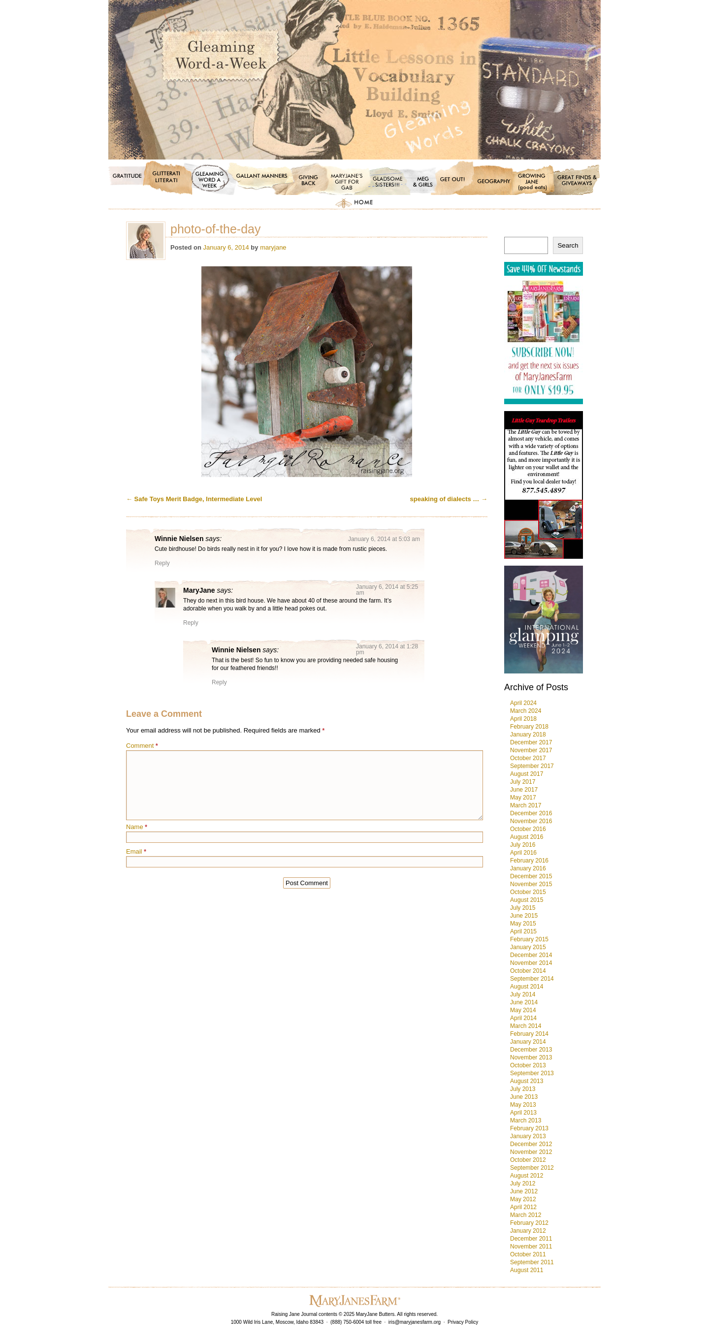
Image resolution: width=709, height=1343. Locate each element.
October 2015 (528, 892)
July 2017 (522, 781)
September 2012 (532, 1167)
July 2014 (522, 994)
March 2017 (525, 805)
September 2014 (532, 978)
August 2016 (526, 836)
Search (567, 245)
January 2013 (528, 1136)
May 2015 (523, 923)
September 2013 (532, 1073)
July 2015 (522, 907)
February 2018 (529, 726)
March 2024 (525, 710)
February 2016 (529, 860)
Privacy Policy (463, 1322)
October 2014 (528, 970)
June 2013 (524, 1096)
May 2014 (523, 1010)
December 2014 (531, 955)
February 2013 (529, 1128)
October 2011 (528, 1254)
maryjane (273, 247)
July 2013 (522, 1089)
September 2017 (532, 766)
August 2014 (526, 986)
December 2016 (531, 813)
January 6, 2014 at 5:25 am (387, 589)
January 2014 (528, 1041)
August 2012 (526, 1175)
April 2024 (523, 703)
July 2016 (522, 844)
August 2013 (526, 1081)
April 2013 (523, 1112)
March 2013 (525, 1120)
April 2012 (523, 1207)
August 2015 (526, 899)
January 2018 (528, 734)
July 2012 (522, 1183)
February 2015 (529, 939)
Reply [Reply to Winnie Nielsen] (162, 563)
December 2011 (531, 1238)
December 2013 (531, 1049)
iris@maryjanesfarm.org (414, 1322)
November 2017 (531, 750)
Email (136, 851)
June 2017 (524, 789)
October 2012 (528, 1159)
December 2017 (531, 742)
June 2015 (524, 915)
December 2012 (531, 1144)
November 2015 (531, 884)
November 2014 (531, 962)
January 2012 (528, 1230)
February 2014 (529, 1033)
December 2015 (531, 876)
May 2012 (523, 1199)
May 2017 (523, 797)
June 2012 (524, 1191)
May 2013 (523, 1104)
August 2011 (526, 1270)
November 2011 (531, 1246)
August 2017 (526, 773)
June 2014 (524, 1002)
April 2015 (523, 931)
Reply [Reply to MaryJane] (190, 622)
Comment (142, 745)
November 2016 (531, 821)
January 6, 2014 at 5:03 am (384, 539)
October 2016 (528, 829)
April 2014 (523, 1018)
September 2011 (532, 1262)
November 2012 (531, 1152)
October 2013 (528, 1065)
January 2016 (528, 868)
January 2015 (528, 947)
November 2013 (531, 1057)
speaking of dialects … (449, 499)
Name (136, 827)
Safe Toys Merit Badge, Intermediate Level (194, 499)
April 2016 (523, 852)
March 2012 (525, 1215)
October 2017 (528, 758)
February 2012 (529, 1222)
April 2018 (523, 718)
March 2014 (525, 1026)
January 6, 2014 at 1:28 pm (387, 649)
